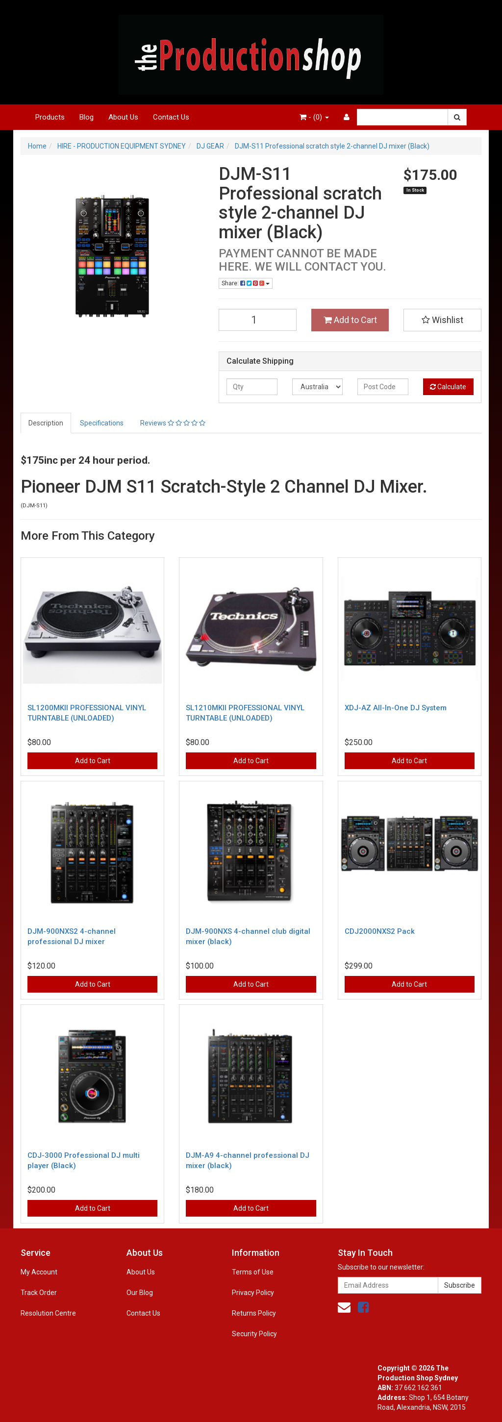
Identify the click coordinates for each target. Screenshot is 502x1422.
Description (45, 423)
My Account (39, 1272)
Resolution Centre (48, 1313)
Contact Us (171, 117)
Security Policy (254, 1334)
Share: (246, 283)
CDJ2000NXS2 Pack (380, 931)
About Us (123, 117)
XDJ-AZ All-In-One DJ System (396, 707)
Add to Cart (350, 320)
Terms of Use (253, 1272)
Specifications (102, 423)
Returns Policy (254, 1313)
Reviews (172, 423)
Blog (86, 117)
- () (314, 117)
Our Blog (139, 1293)
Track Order (39, 1293)
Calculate (448, 387)
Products (50, 117)
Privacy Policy (253, 1293)
